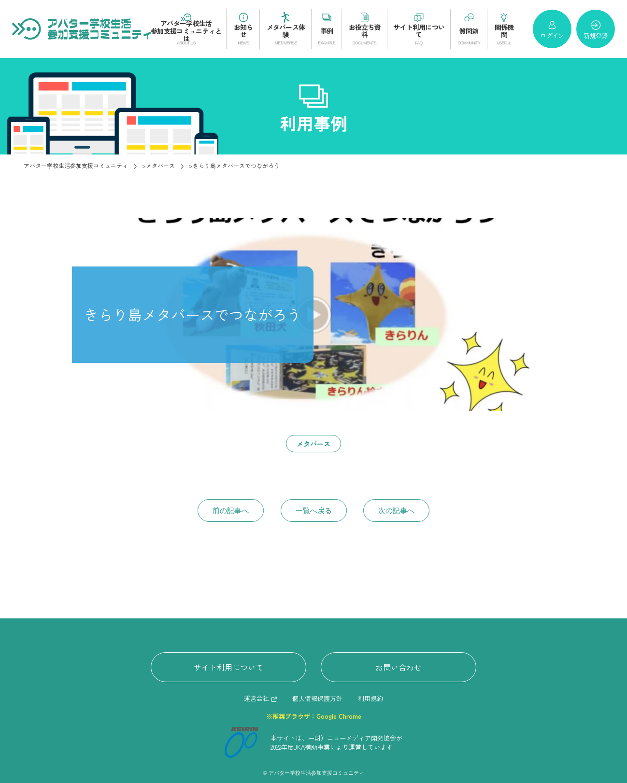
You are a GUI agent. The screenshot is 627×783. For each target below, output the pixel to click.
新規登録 (595, 29)
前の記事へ (231, 510)
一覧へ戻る (314, 510)
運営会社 (256, 698)
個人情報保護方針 (317, 698)
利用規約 (370, 698)
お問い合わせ (398, 667)
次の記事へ (396, 510)
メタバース (313, 443)
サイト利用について (228, 667)
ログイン (552, 29)
